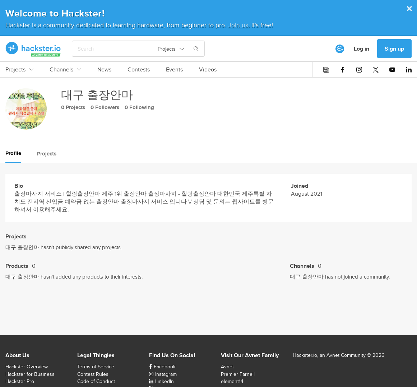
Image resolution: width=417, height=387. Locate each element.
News (104, 70)
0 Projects (73, 107)
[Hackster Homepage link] (33, 49)
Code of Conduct (96, 381)
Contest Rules (92, 374)
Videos (208, 70)
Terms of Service (95, 366)
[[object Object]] (339, 49)
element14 (232, 381)
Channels (65, 70)
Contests (139, 70)
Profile (13, 153)
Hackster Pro (19, 381)
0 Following (139, 107)
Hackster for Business (30, 374)
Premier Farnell (238, 374)
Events (174, 70)
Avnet (227, 366)
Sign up (394, 49)
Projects (19, 70)
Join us (238, 24)
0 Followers (105, 107)
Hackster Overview (26, 366)
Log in (361, 49)
